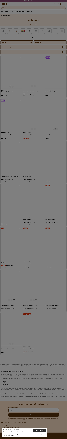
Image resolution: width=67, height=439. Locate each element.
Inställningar (40, 434)
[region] (24, 432)
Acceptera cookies (39, 430)
